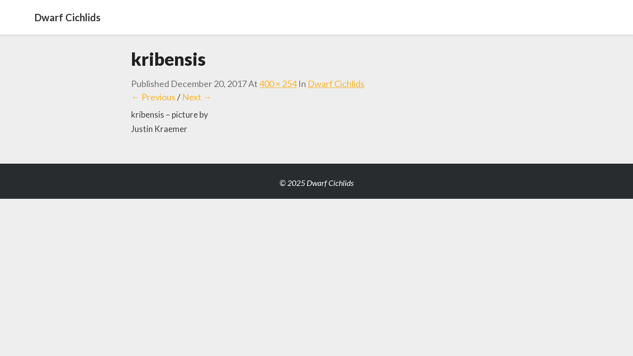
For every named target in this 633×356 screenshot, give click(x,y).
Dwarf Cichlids (336, 83)
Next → (197, 96)
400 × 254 (278, 83)
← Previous (153, 96)
